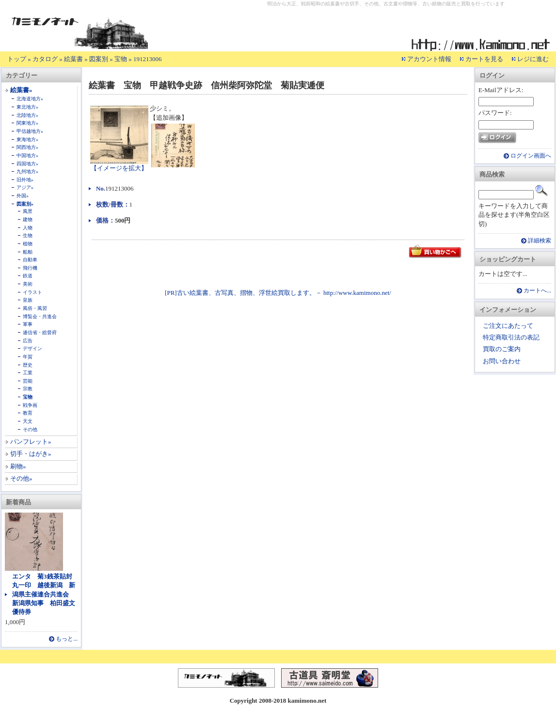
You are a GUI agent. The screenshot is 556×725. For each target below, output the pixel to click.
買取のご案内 (502, 349)
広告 (27, 340)
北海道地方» (29, 98)
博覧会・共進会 (40, 316)
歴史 (27, 365)
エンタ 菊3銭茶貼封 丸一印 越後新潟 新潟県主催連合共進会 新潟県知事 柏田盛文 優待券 (46, 594)
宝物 (120, 59)
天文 (27, 421)
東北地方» (27, 107)
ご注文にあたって (508, 325)
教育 (27, 413)
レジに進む (533, 59)
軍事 (27, 324)
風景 (27, 211)
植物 (27, 243)
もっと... (67, 639)
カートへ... (537, 291)
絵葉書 (73, 59)
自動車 (30, 259)
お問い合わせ (502, 361)
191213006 (147, 59)
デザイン (32, 348)
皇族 (27, 300)
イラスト (32, 292)
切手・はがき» (30, 453)
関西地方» (27, 147)
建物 (27, 219)
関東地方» (27, 123)
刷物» (18, 466)
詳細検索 (539, 241)
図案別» (24, 204)
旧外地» (24, 179)
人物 (27, 227)
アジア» (24, 187)
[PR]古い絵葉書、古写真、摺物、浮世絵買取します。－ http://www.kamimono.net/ (278, 292)
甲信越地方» (29, 131)
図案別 (98, 59)
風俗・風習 (35, 308)
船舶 (27, 252)
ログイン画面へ (530, 156)
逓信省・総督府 (40, 332)
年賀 (27, 356)
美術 (27, 284)
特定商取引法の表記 (511, 337)
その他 (30, 429)
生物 (27, 235)
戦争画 (30, 405)
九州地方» (27, 171)
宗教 (27, 388)
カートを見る (484, 59)
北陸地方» (27, 115)
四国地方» (27, 163)
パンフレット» (30, 441)
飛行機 (30, 268)
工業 (27, 372)
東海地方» (27, 139)
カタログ (45, 59)
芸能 (27, 381)
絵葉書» (21, 90)
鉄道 (27, 275)
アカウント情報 (429, 59)
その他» (21, 478)
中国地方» (27, 155)
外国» (22, 195)
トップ (16, 59)
